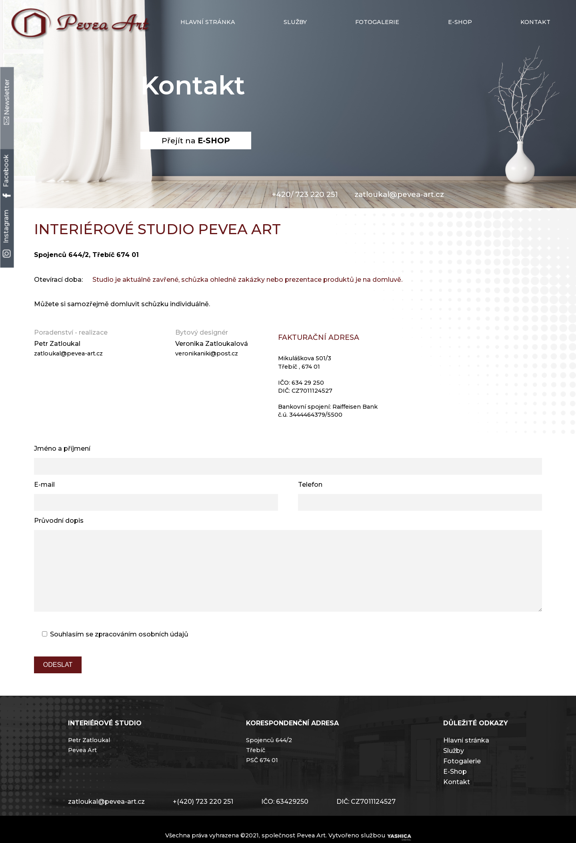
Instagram (6, 234)
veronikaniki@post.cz (206, 353)
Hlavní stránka (207, 22)
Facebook (6, 175)
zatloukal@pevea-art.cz (399, 194)
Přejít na (196, 140)
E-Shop (455, 787)
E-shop (460, 22)
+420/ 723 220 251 (305, 194)
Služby (295, 22)
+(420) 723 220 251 (203, 817)
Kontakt (535, 22)
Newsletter (7, 101)
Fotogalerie (377, 22)
